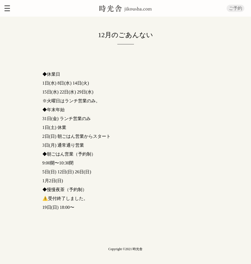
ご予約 (235, 8)
